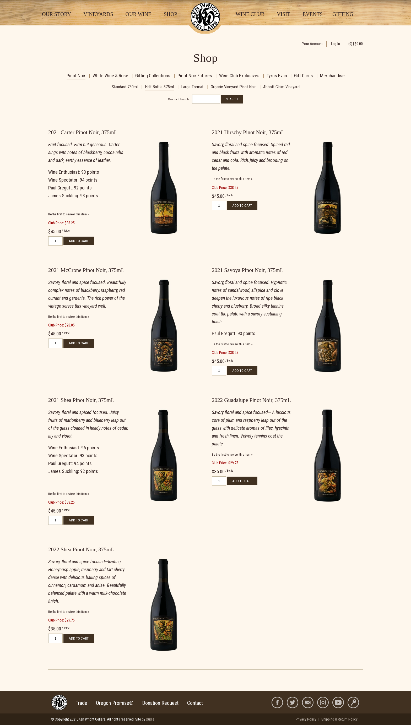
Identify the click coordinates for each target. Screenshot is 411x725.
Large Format (192, 86)
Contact (195, 703)
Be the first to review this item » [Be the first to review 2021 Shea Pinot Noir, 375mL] (68, 494)
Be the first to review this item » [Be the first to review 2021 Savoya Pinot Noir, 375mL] (232, 344)
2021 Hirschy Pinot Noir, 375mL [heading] (248, 132)
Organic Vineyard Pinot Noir (233, 86)
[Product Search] (206, 99)
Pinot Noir (76, 75)
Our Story (56, 14)
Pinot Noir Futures (194, 75)
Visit (283, 14)
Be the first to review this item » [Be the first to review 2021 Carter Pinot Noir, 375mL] (68, 214)
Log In (335, 44)
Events (312, 14)
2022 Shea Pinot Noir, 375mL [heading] (81, 549)
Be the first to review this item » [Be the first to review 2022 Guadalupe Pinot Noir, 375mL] (232, 454)
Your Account (312, 44)
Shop (170, 14)
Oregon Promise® (114, 703)
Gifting (342, 14)
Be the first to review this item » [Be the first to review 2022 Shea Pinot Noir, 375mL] (68, 612)
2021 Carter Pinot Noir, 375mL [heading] (82, 132)
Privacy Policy (306, 719)
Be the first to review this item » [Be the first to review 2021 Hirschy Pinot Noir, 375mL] (232, 179)
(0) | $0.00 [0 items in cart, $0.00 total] (355, 44)
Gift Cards (303, 75)
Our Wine (139, 14)
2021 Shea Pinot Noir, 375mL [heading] (81, 400)
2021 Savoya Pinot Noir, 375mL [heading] (247, 270)
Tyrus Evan (277, 75)
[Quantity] (55, 241)
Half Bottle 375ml (159, 86)
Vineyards (98, 14)
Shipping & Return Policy (339, 719)
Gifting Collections (152, 75)
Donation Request (160, 703)
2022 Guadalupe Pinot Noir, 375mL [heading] (251, 400)
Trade (81, 703)
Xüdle (150, 719)
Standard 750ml (125, 86)
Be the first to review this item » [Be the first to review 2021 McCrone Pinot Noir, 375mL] (68, 317)
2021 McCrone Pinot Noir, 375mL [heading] (86, 270)
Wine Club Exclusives (239, 75)
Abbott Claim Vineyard (281, 86)
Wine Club (250, 14)
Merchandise (332, 75)
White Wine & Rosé (110, 75)
